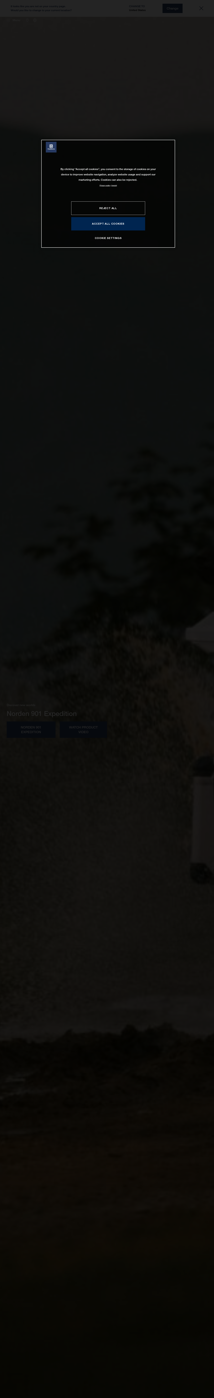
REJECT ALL (108, 208)
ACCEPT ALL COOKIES (108, 223)
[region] (108, 194)
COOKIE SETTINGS (108, 237)
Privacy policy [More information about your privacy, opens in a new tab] (105, 185)
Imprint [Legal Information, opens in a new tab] (114, 185)
